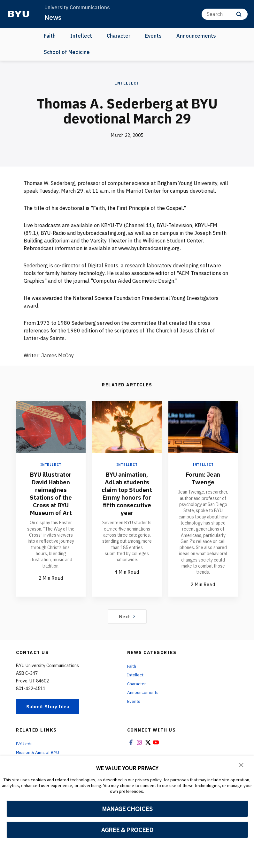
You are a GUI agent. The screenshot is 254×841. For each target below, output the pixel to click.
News (53, 17)
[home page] (18, 14)
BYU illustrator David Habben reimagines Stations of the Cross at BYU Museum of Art (50, 493)
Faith (50, 36)
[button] (241, 765)
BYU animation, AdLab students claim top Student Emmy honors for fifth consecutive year (127, 497)
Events (153, 36)
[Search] (225, 13)
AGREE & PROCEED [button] (127, 829)
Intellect (81, 36)
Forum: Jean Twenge (203, 478)
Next (127, 616)
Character (118, 36)
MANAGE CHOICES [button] (127, 808)
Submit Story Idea (49, 706)
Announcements (196, 36)
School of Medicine (67, 51)
